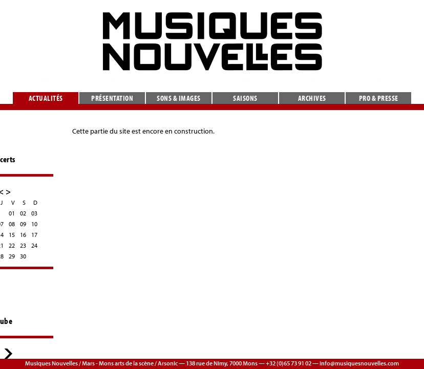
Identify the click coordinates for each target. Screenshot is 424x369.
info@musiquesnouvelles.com (359, 363)
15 (12, 234)
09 (23, 224)
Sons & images (179, 98)
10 (34, 224)
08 (12, 224)
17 (34, 234)
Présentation (112, 98)
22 (12, 245)
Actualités (46, 98)
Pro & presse (378, 98)
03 (34, 213)
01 (12, 213)
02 (23, 213)
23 (23, 245)
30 (23, 256)
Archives (312, 98)
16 (23, 234)
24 (34, 245)
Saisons (245, 98)
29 (12, 256)
